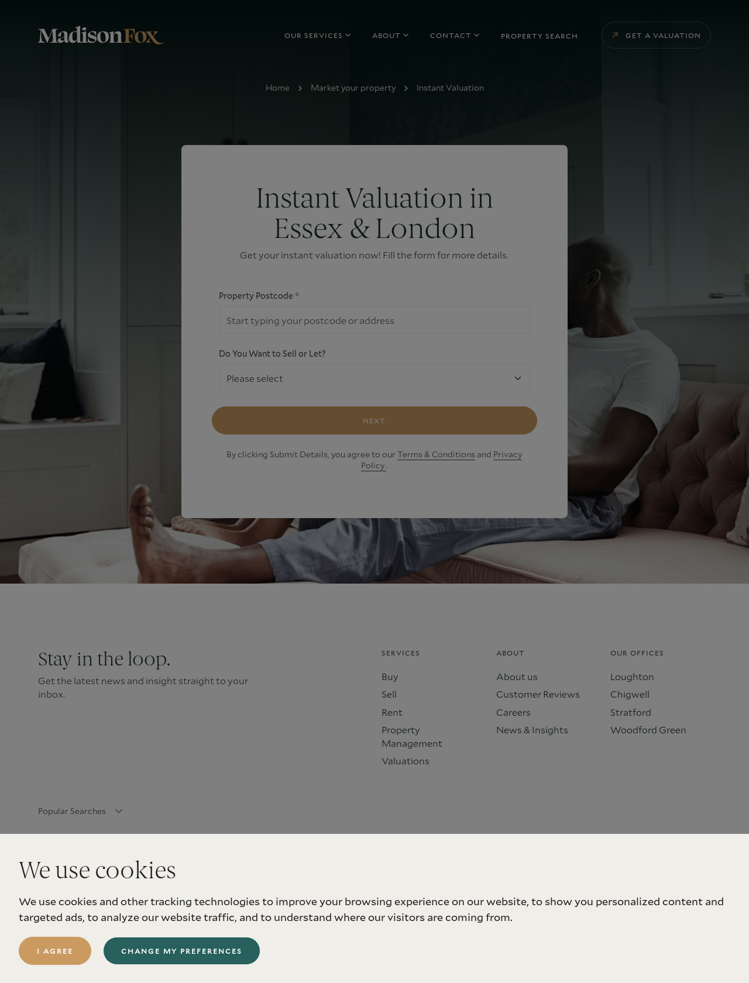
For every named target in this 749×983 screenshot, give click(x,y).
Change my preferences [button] (181, 951)
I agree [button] (55, 951)
